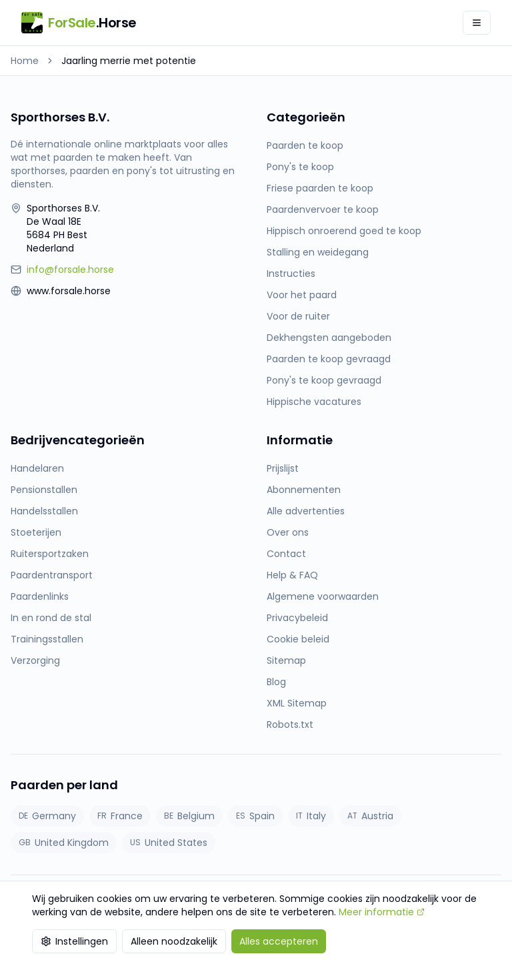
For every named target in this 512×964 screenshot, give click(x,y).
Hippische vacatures (314, 401)
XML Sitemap (297, 703)
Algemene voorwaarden (323, 596)
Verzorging (35, 660)
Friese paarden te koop (320, 188)
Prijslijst (283, 468)
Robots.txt (290, 724)
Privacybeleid (297, 617)
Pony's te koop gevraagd (324, 380)
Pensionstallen (44, 489)
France (120, 816)
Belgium (189, 816)
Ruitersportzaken (50, 553)
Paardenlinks (40, 596)
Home (25, 60)
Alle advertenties (306, 511)
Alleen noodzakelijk (174, 941)
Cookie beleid (298, 639)
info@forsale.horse (70, 269)
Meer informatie (382, 912)
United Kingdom (64, 842)
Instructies (291, 273)
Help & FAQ (292, 575)
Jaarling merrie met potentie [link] (128, 60)
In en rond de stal (51, 617)
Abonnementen (304, 489)
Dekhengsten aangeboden (329, 337)
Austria (370, 816)
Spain (255, 816)
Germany (47, 816)
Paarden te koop (305, 145)
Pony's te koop (300, 166)
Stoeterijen (36, 532)
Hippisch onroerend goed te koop (344, 230)
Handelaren (37, 468)
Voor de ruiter (298, 316)
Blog (276, 681)
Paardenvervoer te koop (323, 209)
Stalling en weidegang (318, 252)
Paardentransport (52, 575)
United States (168, 842)
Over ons (288, 532)
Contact (286, 553)
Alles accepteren (278, 941)
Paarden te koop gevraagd (329, 359)
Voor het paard (302, 295)
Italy (311, 816)
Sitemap (286, 660)
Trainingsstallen (47, 639)
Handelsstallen (44, 511)
